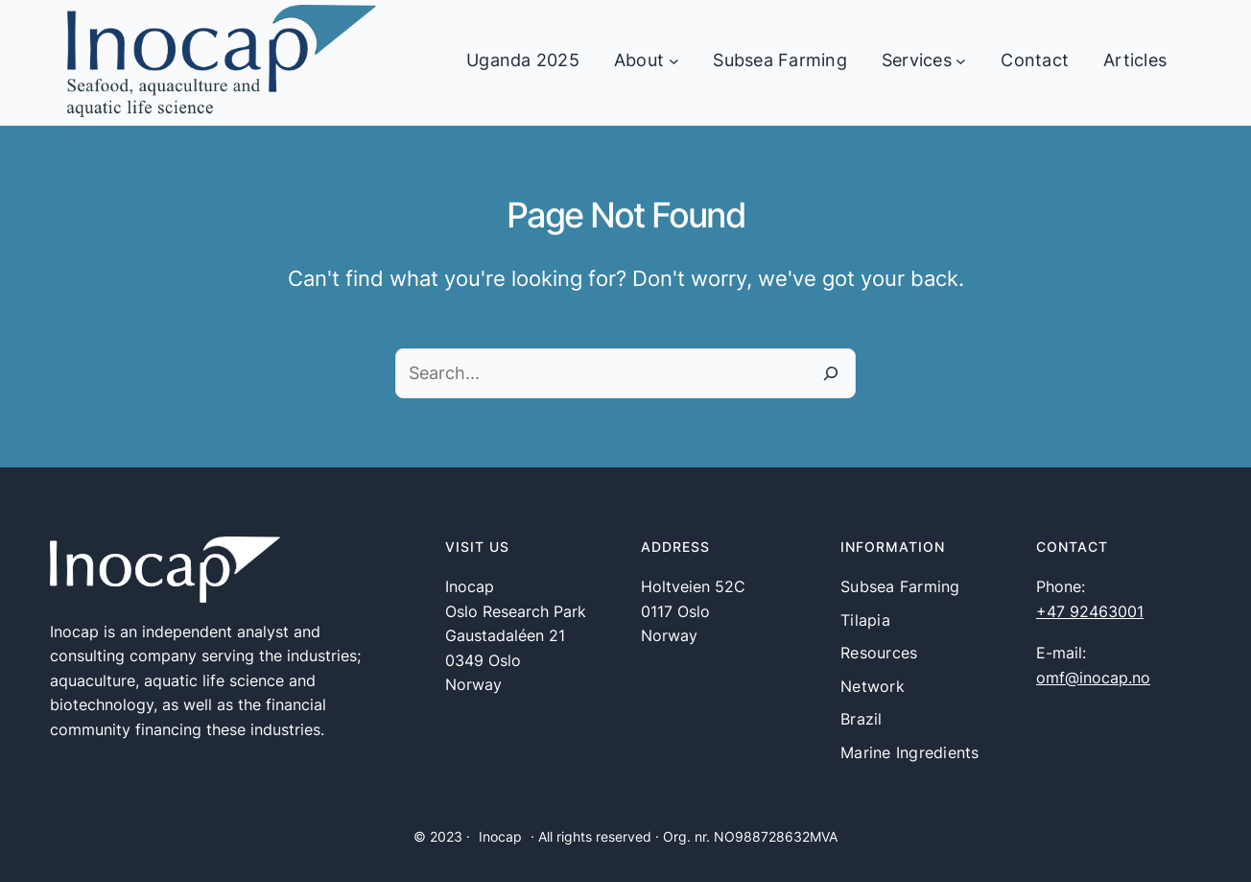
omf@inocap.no (1093, 677)
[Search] (831, 373)
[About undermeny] (674, 61)
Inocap (500, 836)
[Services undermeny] (961, 61)
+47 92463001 (1090, 611)
